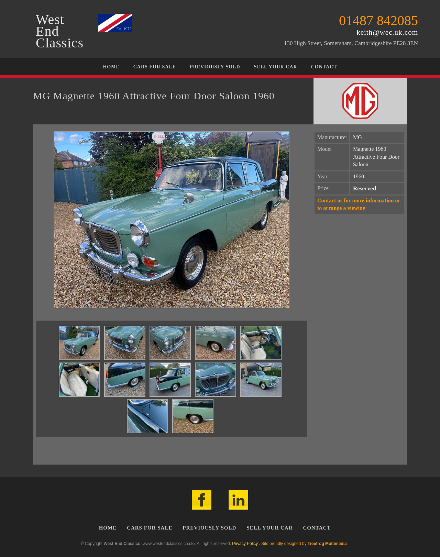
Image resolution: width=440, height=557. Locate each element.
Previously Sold (215, 66)
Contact (324, 66)
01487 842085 (378, 20)
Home (111, 66)
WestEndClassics (60, 31)
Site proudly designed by (304, 543)
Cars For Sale (154, 66)
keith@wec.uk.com (387, 32)
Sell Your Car (275, 66)
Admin (353, 543)
